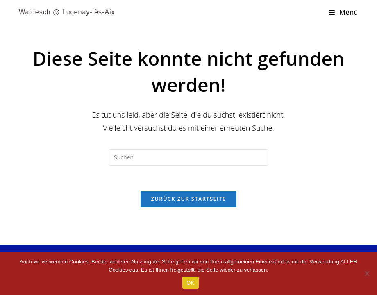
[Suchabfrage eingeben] (188, 157)
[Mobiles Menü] (343, 12)
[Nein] (367, 273)
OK (190, 283)
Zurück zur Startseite (188, 198)
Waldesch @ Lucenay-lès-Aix (67, 12)
